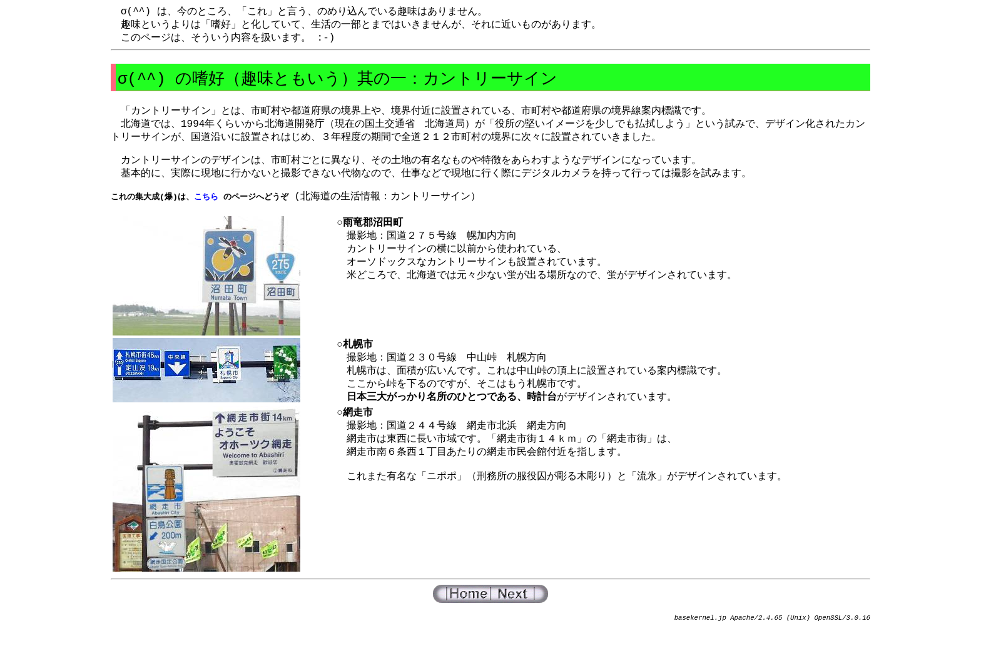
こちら (206, 208)
